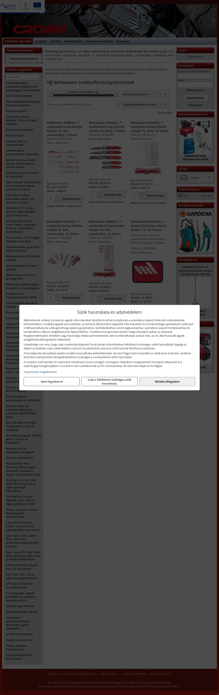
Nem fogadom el (52, 381)
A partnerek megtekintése (40, 372)
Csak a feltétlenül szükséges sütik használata (109, 381)
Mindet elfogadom (167, 381)
